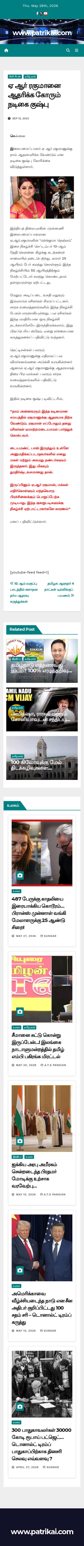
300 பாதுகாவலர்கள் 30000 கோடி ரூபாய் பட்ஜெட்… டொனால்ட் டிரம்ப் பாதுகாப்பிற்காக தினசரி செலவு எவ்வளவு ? (41, 1444)
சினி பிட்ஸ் (15, 76)
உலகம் (16, 891)
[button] (68, 50)
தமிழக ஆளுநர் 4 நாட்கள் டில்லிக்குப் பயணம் (59, 590)
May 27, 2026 (26, 936)
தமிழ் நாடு (30, 76)
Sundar (48, 936)
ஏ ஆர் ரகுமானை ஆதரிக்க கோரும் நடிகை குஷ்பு (34, 94)
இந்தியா (16, 659)
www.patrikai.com (42, 33)
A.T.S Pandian (53, 1065)
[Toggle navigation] (77, 50)
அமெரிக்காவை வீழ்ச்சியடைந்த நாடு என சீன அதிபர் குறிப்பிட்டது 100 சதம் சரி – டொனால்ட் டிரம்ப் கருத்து (42, 1308)
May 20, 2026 (27, 1065)
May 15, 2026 (26, 1194)
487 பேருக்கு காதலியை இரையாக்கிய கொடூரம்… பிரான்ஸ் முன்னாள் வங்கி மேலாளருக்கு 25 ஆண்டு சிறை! (39, 913)
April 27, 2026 (28, 1467)
